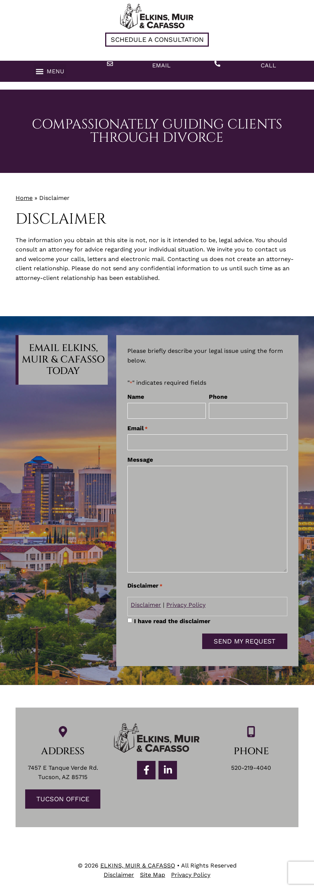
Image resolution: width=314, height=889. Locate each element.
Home (24, 197)
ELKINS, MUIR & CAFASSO (137, 863)
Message (140, 458)
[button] (50, 71)
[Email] (110, 64)
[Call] (217, 64)
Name (135, 397)
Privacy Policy (186, 602)
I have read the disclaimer (172, 619)
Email (161, 65)
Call (268, 65)
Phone (218, 397)
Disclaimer (146, 602)
